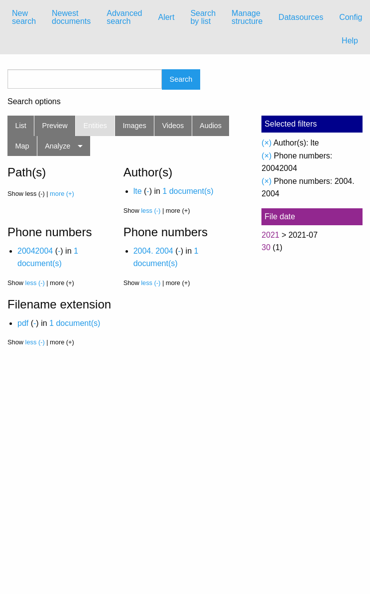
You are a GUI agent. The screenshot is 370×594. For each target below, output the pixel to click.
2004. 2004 (153, 251)
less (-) (150, 210)
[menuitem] (24, 17)
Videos (173, 126)
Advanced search (124, 17)
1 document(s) (187, 191)
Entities (95, 126)
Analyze (57, 146)
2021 (270, 235)
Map (22, 146)
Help (350, 40)
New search (24, 17)
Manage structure (247, 17)
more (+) (62, 193)
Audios (211, 126)
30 (265, 247)
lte (137, 191)
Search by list (203, 17)
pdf (22, 323)
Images (134, 126)
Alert (166, 17)
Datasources (300, 17)
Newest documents (71, 17)
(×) (266, 143)
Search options (34, 102)
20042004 (35, 251)
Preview (55, 126)
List (20, 126)
